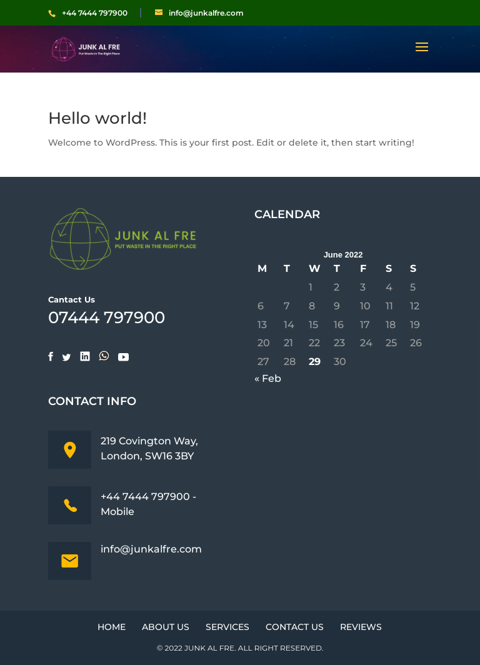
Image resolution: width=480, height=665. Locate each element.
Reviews (361, 626)
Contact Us (295, 626)
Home (112, 626)
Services (227, 626)
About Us (165, 626)
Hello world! (97, 118)
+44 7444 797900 (95, 13)
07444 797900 (106, 318)
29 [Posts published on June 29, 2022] (315, 362)
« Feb (267, 378)
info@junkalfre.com (151, 549)
